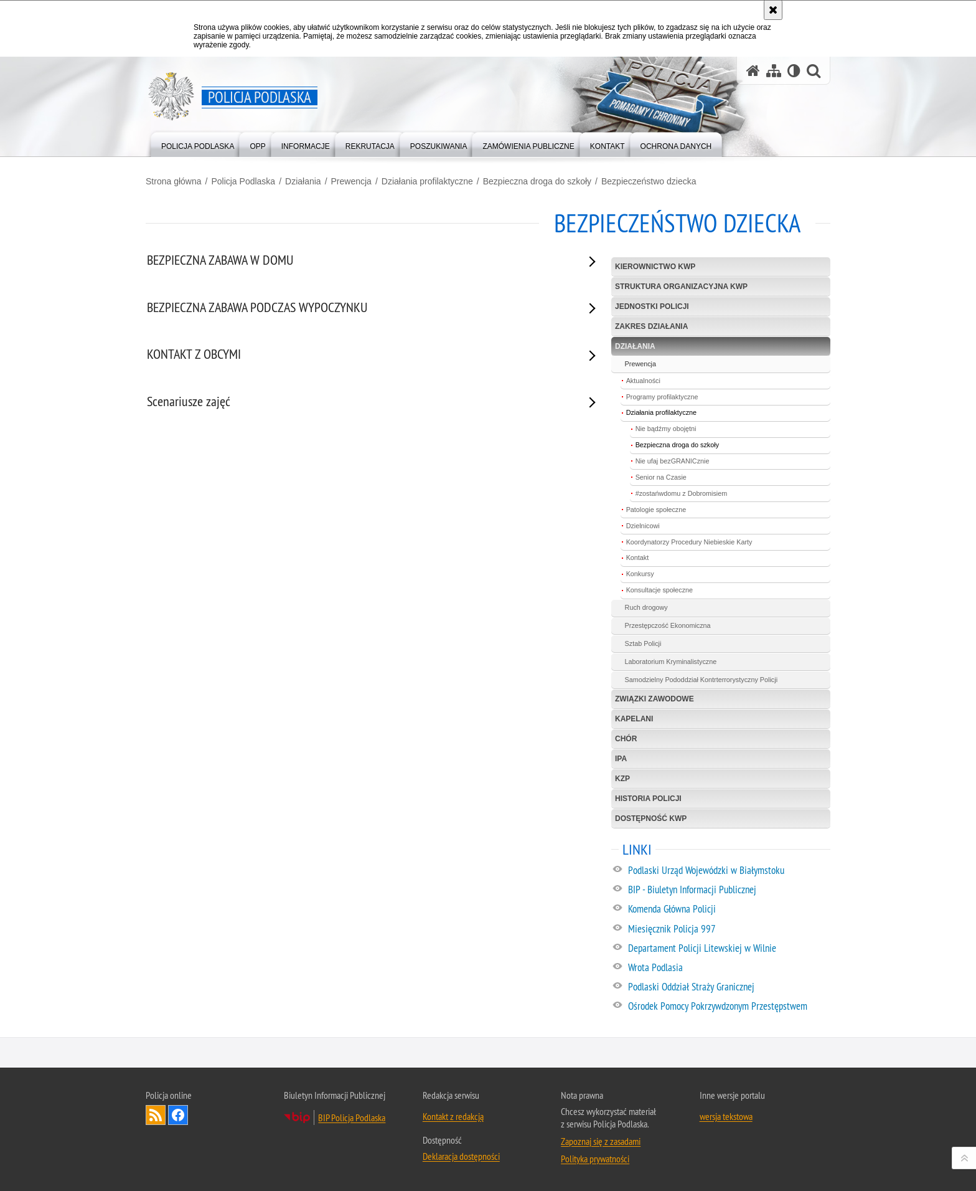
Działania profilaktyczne (427, 181)
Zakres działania (651, 326)
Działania (303, 181)
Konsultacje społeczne (659, 590)
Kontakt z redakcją (453, 1116)
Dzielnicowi (643, 525)
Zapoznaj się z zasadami (600, 1141)
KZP (622, 778)
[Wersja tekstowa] (793, 70)
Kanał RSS (156, 1115)
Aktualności (643, 380)
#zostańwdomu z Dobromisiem (682, 493)
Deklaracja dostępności (461, 1156)
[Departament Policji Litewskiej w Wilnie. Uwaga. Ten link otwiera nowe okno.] (728, 949)
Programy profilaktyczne (662, 397)
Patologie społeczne (656, 509)
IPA (621, 758)
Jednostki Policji (652, 306)
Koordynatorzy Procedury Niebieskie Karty (689, 542)
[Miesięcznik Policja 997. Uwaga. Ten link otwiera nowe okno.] (728, 929)
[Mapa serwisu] (773, 70)
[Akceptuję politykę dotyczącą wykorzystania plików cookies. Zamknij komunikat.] (773, 10)
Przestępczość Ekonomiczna (668, 625)
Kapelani (634, 718)
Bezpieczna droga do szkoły (537, 181)
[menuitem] (198, 143)
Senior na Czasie (661, 477)
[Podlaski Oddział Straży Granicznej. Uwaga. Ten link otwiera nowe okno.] (728, 987)
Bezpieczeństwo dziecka (649, 181)
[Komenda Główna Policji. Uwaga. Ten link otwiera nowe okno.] (728, 909)
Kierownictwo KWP (655, 266)
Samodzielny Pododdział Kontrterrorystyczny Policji (701, 679)
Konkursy (640, 573)
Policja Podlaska (243, 181)
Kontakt (637, 557)
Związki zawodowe (654, 699)
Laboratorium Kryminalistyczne (671, 661)
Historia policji (648, 798)
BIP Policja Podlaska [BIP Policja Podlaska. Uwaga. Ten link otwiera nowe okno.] (351, 1117)
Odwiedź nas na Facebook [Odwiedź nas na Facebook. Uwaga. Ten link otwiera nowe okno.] (178, 1115)
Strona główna (174, 181)
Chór (626, 738)
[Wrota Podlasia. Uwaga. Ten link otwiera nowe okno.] (728, 968)
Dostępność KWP (651, 818)
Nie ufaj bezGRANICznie (673, 461)
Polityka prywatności (595, 1158)
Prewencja (351, 181)
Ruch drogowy (646, 607)
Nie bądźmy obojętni (666, 428)
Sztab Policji (643, 643)
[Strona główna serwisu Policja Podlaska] (753, 70)
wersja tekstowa (726, 1116)
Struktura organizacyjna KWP (681, 286)
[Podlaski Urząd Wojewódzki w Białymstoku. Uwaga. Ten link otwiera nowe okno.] (728, 871)
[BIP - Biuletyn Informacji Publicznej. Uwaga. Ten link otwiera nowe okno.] (728, 890)
